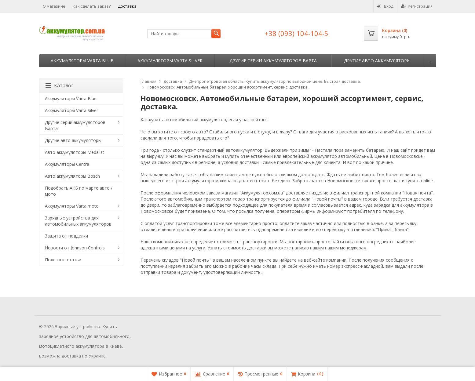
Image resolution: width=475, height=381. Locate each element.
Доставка (127, 6)
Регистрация (417, 6)
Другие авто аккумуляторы (377, 61)
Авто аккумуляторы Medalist (74, 152)
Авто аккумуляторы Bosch (72, 176)
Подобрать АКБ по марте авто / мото (78, 191)
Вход (385, 6)
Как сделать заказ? (92, 6)
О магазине (54, 6)
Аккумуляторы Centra (67, 164)
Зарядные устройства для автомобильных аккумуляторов (78, 221)
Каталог (59, 85)
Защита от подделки (66, 236)
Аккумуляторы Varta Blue (82, 61)
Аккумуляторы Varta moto (72, 206)
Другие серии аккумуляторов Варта (273, 61)
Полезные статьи (63, 260)
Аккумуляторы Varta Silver (170, 61)
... (429, 61)
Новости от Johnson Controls (75, 248)
